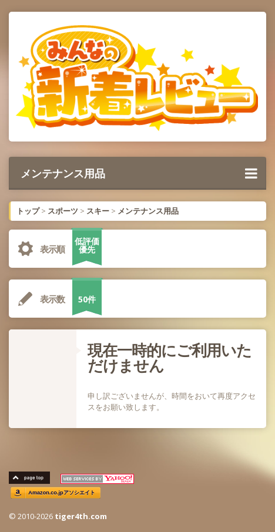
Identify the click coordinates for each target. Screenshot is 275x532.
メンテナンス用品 (139, 173)
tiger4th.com (81, 516)
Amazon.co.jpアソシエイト (61, 492)
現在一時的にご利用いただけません (169, 357)
